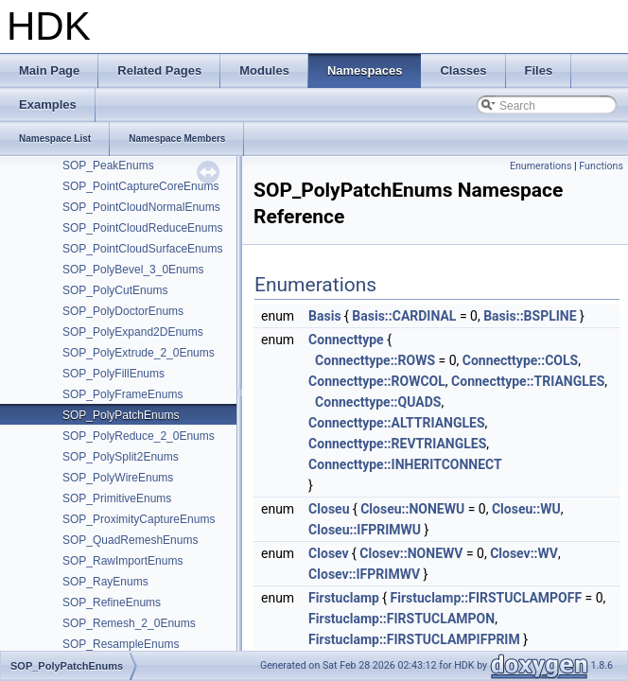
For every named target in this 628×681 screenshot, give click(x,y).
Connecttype (346, 339)
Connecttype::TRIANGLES (527, 381)
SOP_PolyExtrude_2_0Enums (138, 352)
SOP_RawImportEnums (122, 561)
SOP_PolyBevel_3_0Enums (132, 269)
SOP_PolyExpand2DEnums (132, 332)
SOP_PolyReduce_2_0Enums (138, 436)
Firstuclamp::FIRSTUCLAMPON (401, 618)
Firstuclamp (343, 597)
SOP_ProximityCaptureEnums (138, 519)
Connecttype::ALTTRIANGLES (396, 422)
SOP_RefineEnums (111, 602)
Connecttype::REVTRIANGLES (397, 443)
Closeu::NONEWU (412, 508)
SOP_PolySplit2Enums (120, 456)
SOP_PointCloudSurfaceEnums (142, 248)
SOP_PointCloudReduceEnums (142, 228)
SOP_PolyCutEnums (114, 290)
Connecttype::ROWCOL (376, 381)
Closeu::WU (526, 508)
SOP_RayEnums (105, 581)
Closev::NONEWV (410, 553)
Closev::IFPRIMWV (364, 574)
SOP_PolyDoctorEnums (122, 311)
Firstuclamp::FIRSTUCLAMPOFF (487, 597)
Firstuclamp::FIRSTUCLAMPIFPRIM (414, 639)
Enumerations (541, 166)
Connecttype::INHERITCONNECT (405, 464)
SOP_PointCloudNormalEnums (141, 207)
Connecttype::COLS (520, 360)
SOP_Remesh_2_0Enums (129, 623)
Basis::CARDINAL (404, 315)
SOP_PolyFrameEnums (122, 394)
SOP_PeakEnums (108, 165)
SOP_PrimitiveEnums (116, 498)
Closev (328, 553)
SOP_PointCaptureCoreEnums (140, 186)
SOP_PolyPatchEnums (120, 415)
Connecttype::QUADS (378, 402)
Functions (601, 166)
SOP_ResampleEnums (120, 644)
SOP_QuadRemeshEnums (130, 540)
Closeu (328, 508)
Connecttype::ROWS (375, 360)
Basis (324, 315)
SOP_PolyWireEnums (117, 477)
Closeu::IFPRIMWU (364, 529)
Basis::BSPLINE (529, 315)
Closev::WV (524, 553)
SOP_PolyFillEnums (113, 373)
